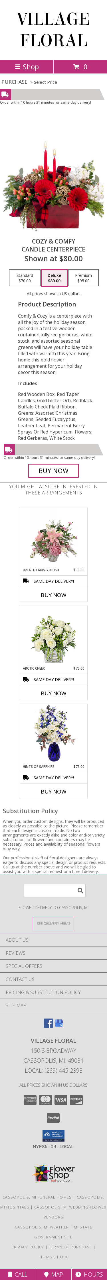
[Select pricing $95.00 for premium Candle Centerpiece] (83, 278)
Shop (27, 66)
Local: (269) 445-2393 (53, 1070)
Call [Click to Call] (17, 1274)
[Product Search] (55, 890)
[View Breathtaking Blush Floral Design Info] (53, 537)
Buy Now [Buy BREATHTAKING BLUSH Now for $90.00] (53, 595)
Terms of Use (53, 1256)
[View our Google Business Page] (58, 1026)
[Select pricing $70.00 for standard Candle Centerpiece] (24, 278)
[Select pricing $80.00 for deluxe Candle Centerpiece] (54, 278)
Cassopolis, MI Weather (42, 1227)
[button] (53, 1136)
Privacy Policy (27, 1247)
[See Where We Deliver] (53, 923)
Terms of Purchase (70, 1247)
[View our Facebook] (48, 1026)
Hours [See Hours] (89, 1274)
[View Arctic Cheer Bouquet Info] (53, 636)
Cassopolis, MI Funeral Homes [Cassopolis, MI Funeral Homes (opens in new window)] (37, 1197)
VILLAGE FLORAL (53, 30)
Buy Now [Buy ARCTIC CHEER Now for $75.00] (53, 693)
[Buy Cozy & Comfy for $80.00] (53, 471)
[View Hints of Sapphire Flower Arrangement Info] (53, 734)
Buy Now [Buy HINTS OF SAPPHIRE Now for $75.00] (53, 791)
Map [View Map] (53, 1274)
